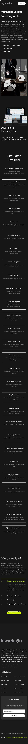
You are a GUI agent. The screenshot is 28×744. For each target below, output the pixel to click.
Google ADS (3, 688)
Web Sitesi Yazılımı (5, 680)
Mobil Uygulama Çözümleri (19, 676)
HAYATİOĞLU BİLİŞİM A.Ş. (10, 733)
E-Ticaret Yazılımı (17, 680)
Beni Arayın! (14, 715)
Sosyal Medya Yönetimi (18, 688)
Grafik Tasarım (4, 691)
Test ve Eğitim (8, 600)
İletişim (25, 737)
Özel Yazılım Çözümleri (5, 676)
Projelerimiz (20, 737)
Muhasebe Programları (18, 691)
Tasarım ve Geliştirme (11, 596)
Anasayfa (3, 737)
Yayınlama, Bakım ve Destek (13, 604)
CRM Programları (4, 684)
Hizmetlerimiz (15, 737)
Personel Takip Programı (19, 684)
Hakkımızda (8, 737)
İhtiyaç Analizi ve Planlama (13, 581)
